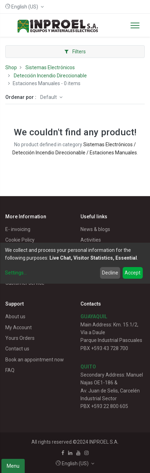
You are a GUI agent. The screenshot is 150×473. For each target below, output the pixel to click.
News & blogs (95, 229)
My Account (18, 327)
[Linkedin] (70, 453)
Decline (110, 273)
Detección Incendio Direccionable (50, 75)
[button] (24, 7)
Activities (90, 240)
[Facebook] (62, 453)
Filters (75, 51)
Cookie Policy (20, 240)
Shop (11, 67)
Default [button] (49, 97)
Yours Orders (20, 338)
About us (15, 316)
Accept (132, 273)
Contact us (17, 348)
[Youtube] (78, 453)
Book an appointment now (34, 359)
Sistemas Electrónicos (50, 67)
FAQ (9, 370)
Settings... (16, 273)
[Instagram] (86, 453)
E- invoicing (17, 229)
